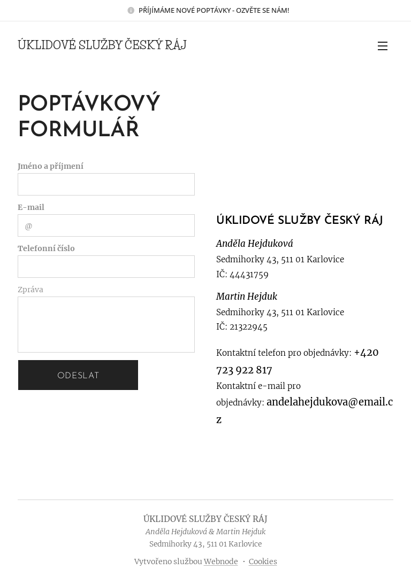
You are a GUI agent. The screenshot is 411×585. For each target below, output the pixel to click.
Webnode (221, 561)
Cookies (263, 561)
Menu (382, 45)
